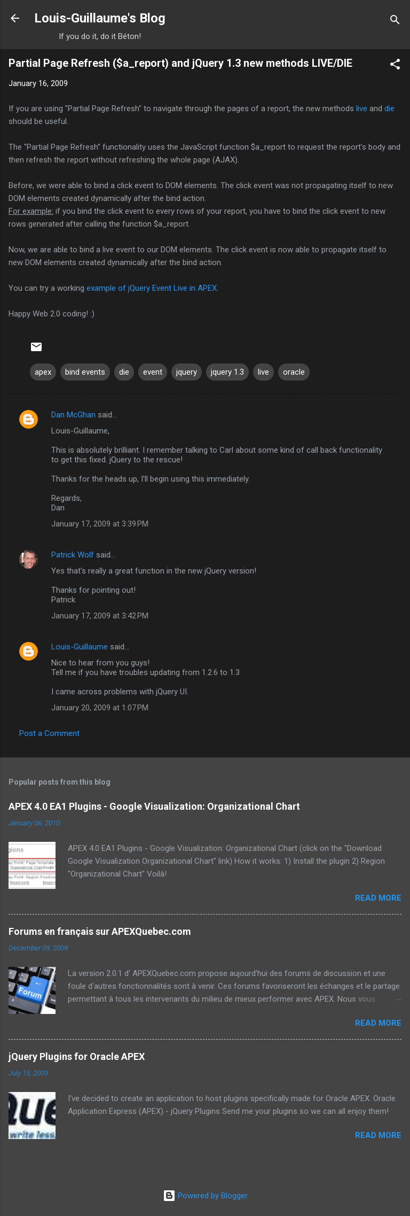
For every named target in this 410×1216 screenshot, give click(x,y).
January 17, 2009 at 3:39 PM (99, 524)
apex (43, 372)
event (152, 372)
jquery (186, 372)
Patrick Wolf (72, 555)
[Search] (395, 21)
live (361, 108)
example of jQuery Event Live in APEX (151, 288)
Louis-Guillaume (79, 647)
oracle (294, 372)
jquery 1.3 (227, 372)
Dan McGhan (73, 415)
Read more (378, 898)
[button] (395, 66)
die (389, 108)
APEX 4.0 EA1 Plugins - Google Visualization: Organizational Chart (154, 806)
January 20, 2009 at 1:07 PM (99, 707)
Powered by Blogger (205, 1195)
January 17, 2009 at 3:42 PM (99, 616)
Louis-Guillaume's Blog (99, 18)
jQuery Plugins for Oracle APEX (77, 1056)
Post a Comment (49, 733)
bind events (85, 372)
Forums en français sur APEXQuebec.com (100, 931)
